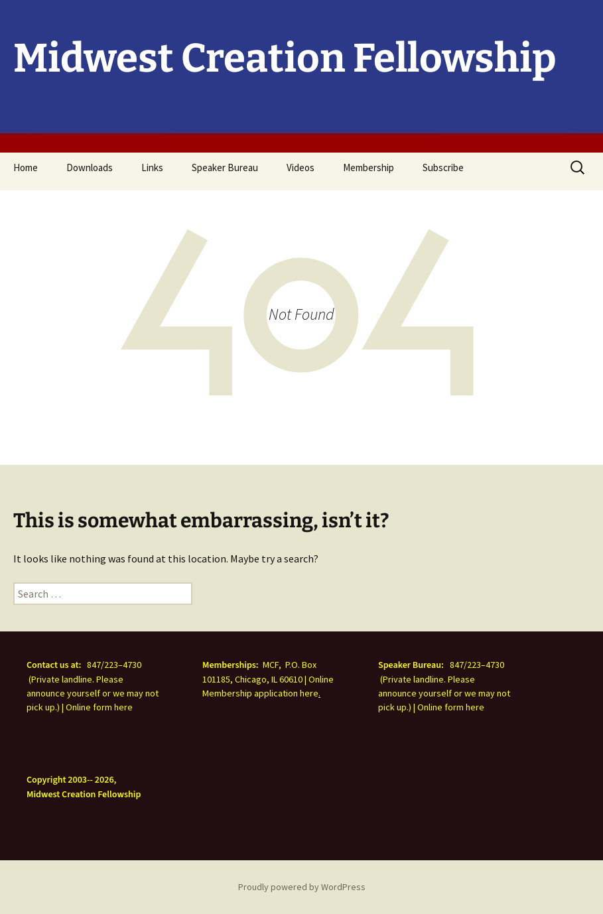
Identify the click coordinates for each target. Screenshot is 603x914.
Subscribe (443, 167)
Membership (368, 167)
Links (152, 167)
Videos (300, 167)
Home (25, 167)
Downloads (89, 167)
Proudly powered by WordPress (302, 887)
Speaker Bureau (225, 167)
